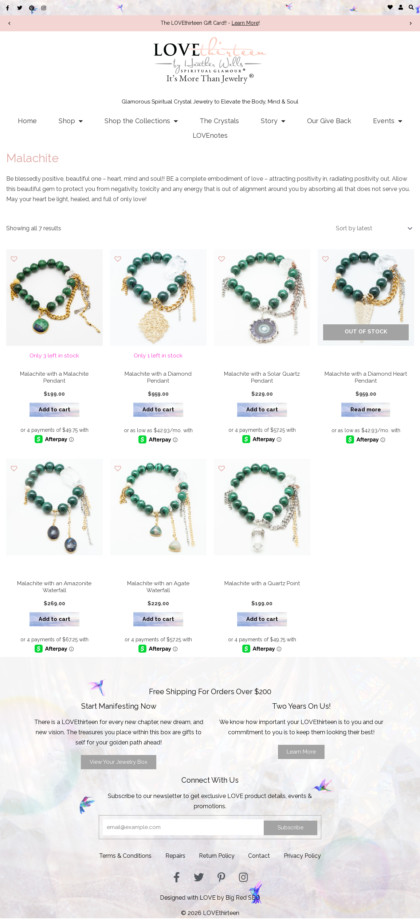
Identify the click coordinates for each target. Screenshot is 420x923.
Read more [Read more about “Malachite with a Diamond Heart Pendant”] (365, 411)
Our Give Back (329, 121)
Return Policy (217, 860)
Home (27, 121)
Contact (260, 860)
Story (273, 121)
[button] (411, 7)
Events (387, 121)
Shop (71, 121)
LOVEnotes (210, 135)
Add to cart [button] (54, 411)
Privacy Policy (304, 860)
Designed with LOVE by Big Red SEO (210, 902)
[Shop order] (372, 228)
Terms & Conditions (123, 860)
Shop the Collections (141, 121)
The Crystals (219, 121)
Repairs (174, 860)
